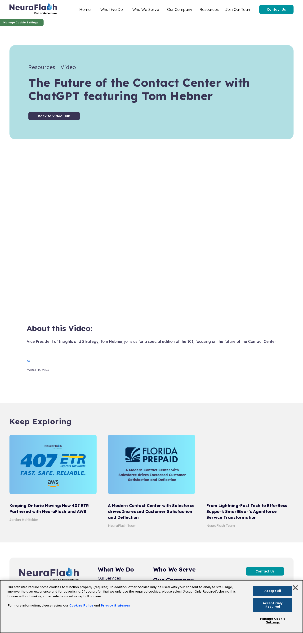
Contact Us (276, 9)
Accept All (272, 591)
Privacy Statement (116, 605)
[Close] (295, 587)
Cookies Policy (81, 605)
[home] (33, 9)
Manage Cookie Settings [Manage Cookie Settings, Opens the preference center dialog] (272, 620)
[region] (151, 606)
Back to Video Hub (54, 116)
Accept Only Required (273, 605)
